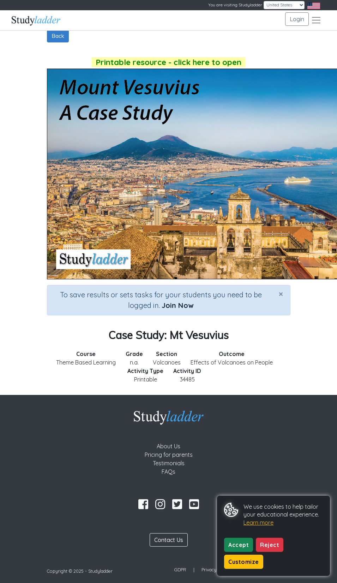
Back (58, 35)
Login (297, 19)
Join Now (177, 305)
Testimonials (169, 463)
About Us (168, 446)
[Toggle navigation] (316, 20)
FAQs (168, 471)
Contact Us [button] (168, 539)
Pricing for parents (169, 454)
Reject (269, 544)
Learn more (258, 522)
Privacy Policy (215, 569)
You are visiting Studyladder (235, 4)
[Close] (281, 293)
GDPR (180, 569)
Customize (243, 561)
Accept (238, 544)
